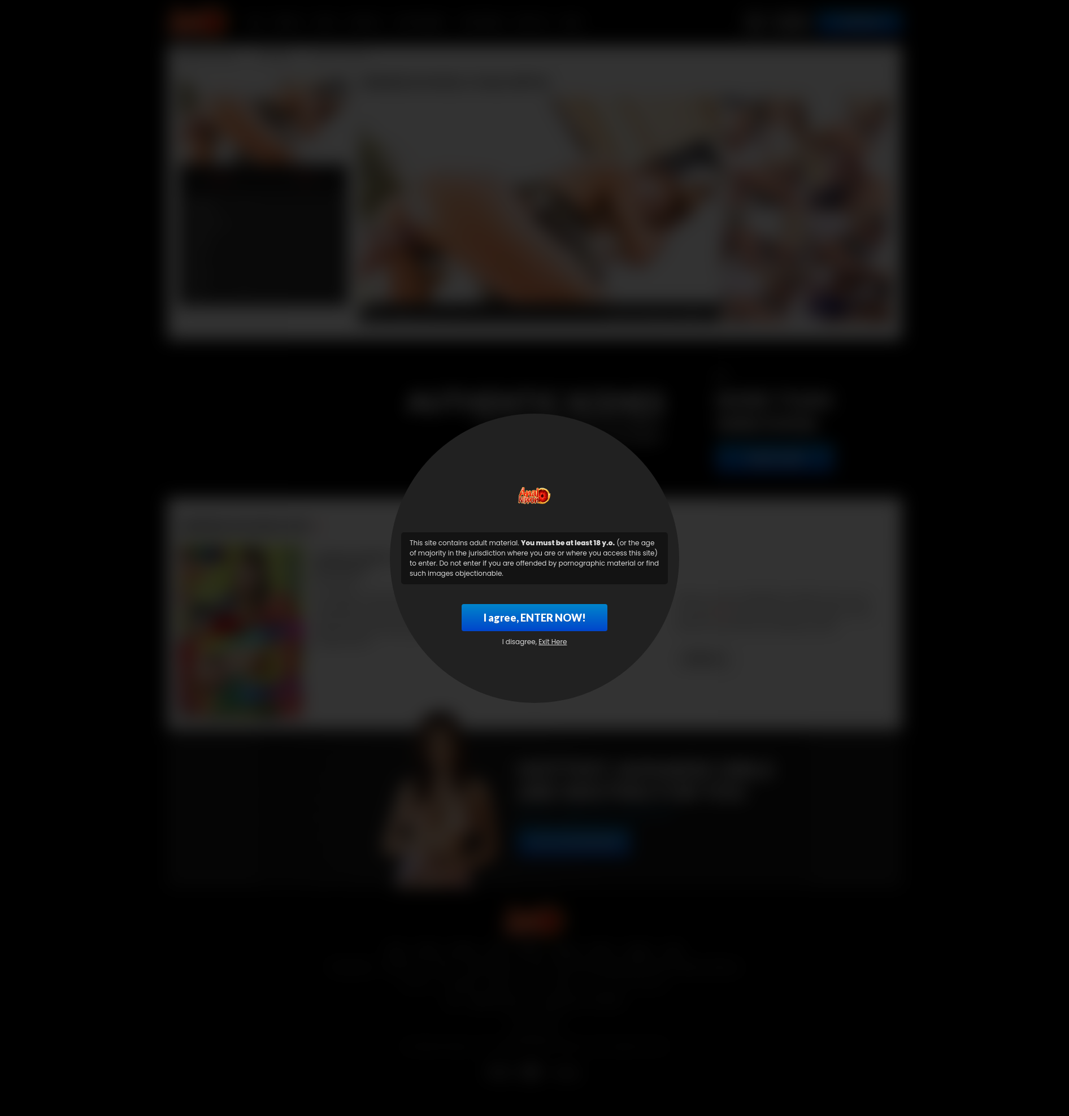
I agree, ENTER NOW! (535, 617)
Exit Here (552, 641)
